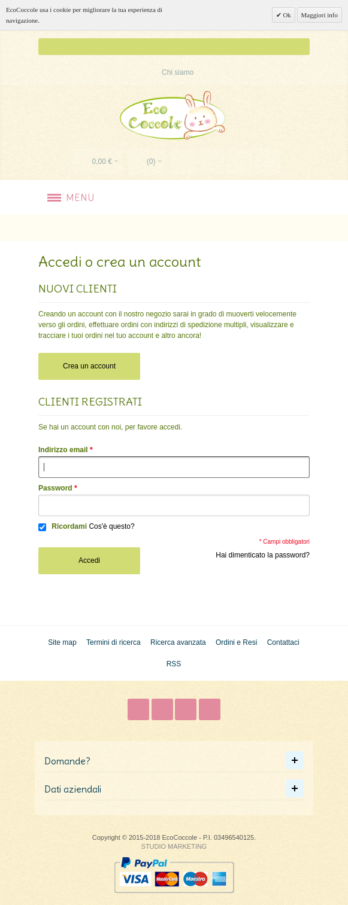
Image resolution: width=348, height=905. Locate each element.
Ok (286, 15)
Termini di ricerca (113, 642)
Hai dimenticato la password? (263, 555)
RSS (174, 664)
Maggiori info (319, 15)
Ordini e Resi (236, 642)
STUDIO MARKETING (174, 846)
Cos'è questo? (111, 526)
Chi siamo (177, 72)
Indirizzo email (63, 449)
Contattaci (283, 642)
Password (55, 488)
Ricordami (69, 526)
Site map (62, 642)
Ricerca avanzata (178, 642)
